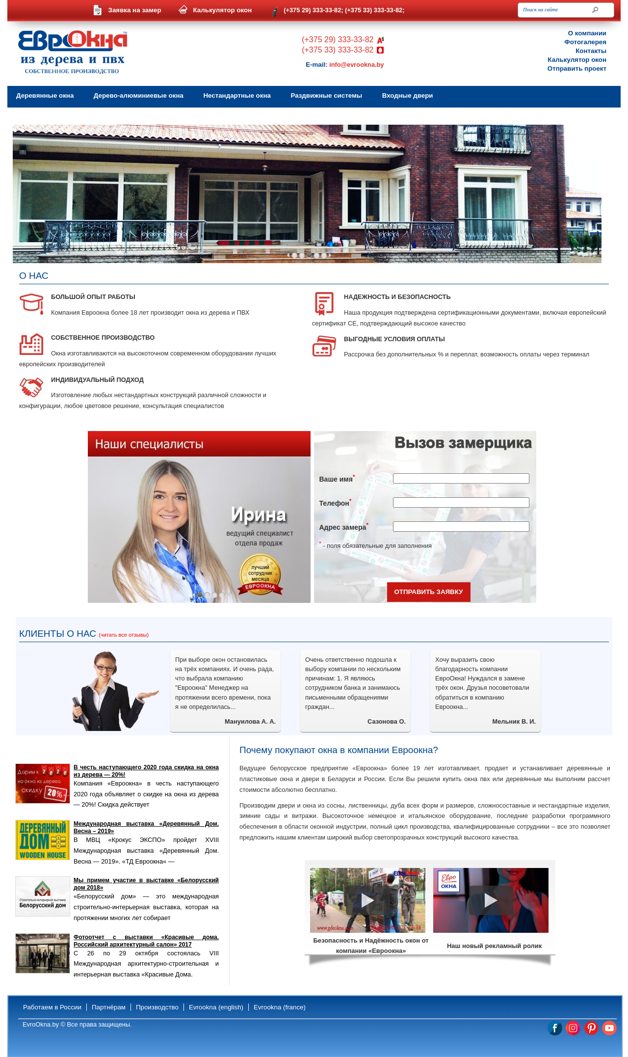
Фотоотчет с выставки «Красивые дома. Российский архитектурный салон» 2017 (146, 941)
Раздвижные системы (326, 95)
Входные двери (407, 95)
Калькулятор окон (222, 10)
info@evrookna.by (356, 64)
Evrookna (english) (216, 1007)
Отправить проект (577, 68)
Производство (157, 1007)
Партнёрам (109, 1007)
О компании (587, 33)
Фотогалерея (585, 42)
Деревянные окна (45, 95)
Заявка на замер (134, 10)
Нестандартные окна (236, 95)
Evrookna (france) (280, 1007)
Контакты (591, 50)
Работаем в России (52, 1007)
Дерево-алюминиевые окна (138, 95)
